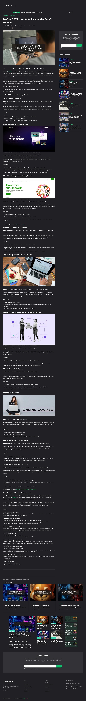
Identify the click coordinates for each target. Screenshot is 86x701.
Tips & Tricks (12, 15)
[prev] (70, 12)
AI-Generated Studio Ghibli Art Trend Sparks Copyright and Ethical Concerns (68, 618)
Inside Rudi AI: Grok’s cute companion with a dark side (75, 73)
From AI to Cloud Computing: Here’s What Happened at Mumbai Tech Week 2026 (75, 116)
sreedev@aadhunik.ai (25, 698)
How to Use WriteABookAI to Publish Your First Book (75, 105)
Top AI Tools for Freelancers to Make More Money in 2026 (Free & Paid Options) (75, 94)
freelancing (13, 579)
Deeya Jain (34, 609)
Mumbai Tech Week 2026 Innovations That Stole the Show (32, 12)
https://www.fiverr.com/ (20, 224)
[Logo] (7, 5)
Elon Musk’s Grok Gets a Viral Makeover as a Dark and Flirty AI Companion (68, 632)
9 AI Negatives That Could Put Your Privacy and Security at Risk (75, 83)
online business (19, 579)
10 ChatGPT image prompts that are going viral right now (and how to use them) (75, 127)
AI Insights (5, 15)
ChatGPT (14, 497)
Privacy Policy (72, 47)
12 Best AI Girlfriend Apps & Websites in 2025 (68, 637)
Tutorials (71, 103)
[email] (68, 45)
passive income (26, 579)
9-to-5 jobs (10, 71)
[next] (72, 12)
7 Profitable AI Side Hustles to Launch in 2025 (26, 489)
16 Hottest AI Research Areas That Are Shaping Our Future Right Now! (68, 625)
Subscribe (79, 45)
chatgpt (7, 579)
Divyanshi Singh (8, 609)
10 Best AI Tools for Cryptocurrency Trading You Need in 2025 (68, 644)
